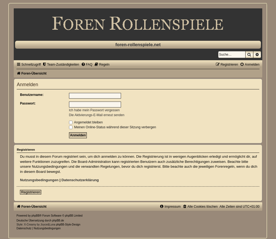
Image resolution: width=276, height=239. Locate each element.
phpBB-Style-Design (68, 224)
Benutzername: (31, 95)
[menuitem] (60, 64)
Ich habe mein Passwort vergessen (94, 110)
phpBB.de (58, 220)
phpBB (36, 215)
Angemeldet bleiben (86, 122)
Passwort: (28, 103)
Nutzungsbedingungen (39, 180)
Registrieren (30, 192)
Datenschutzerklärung (80, 180)
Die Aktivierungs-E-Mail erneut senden (97, 115)
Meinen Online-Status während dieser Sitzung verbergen (112, 127)
